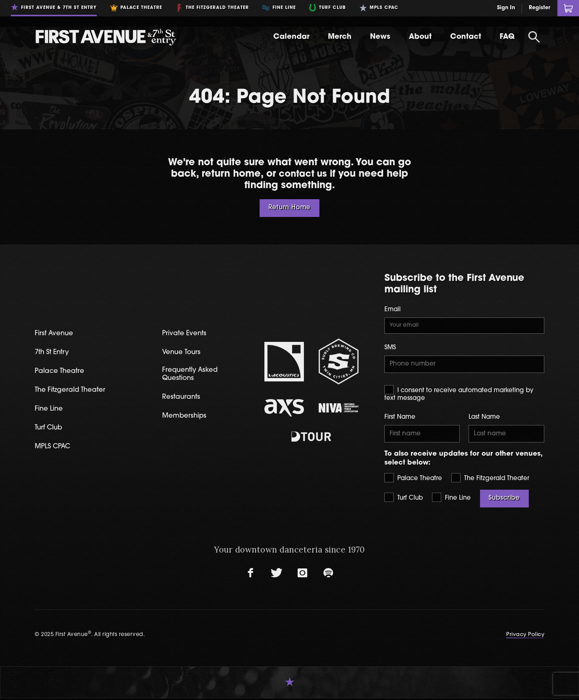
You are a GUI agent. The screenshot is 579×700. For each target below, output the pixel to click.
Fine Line (451, 499)
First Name (399, 419)
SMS (390, 348)
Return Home (289, 208)
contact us (303, 174)
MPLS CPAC (54, 448)
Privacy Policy (525, 636)
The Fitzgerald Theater (490, 479)
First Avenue (55, 333)
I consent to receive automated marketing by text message (459, 394)
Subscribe (504, 500)
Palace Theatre (413, 479)
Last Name (484, 419)
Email (392, 310)
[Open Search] (534, 37)
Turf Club (403, 499)
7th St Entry (53, 352)
